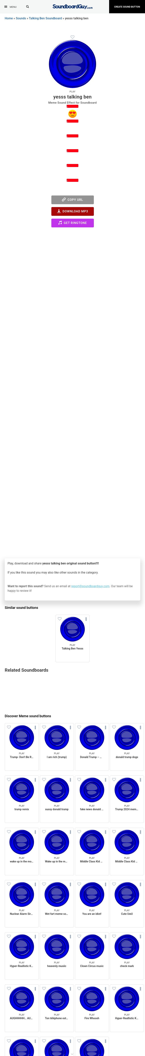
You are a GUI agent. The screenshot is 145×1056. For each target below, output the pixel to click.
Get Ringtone (72, 223)
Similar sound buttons (21, 608)
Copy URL (72, 200)
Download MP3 (72, 211)
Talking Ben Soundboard (45, 18)
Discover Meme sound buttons (28, 716)
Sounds (21, 18)
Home (9, 18)
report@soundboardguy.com (90, 586)
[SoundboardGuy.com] (72, 6)
